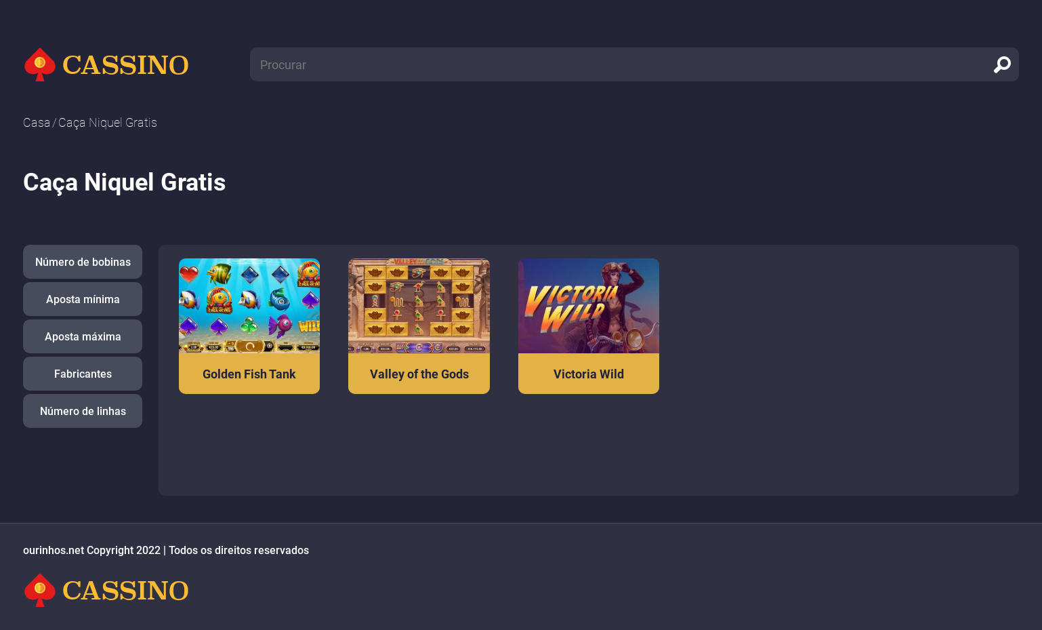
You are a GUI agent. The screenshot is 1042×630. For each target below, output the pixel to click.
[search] (1002, 64)
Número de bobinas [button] (83, 262)
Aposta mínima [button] (83, 299)
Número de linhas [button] (83, 411)
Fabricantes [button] (83, 374)
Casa (37, 122)
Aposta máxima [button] (83, 336)
